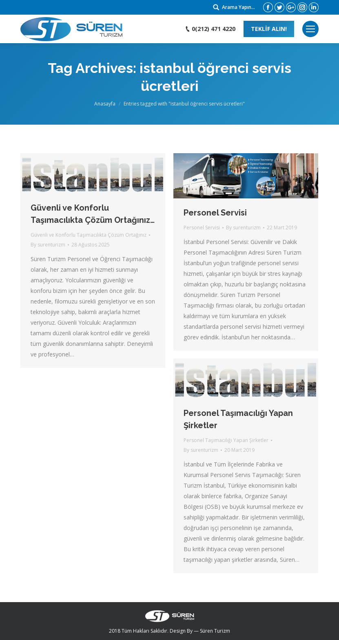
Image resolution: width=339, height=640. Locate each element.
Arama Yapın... (238, 7)
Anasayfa (104, 103)
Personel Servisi (215, 213)
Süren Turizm (215, 630)
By (48, 244)
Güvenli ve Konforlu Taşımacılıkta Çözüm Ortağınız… (93, 214)
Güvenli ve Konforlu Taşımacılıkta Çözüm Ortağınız (88, 234)
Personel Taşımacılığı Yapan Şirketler (238, 419)
